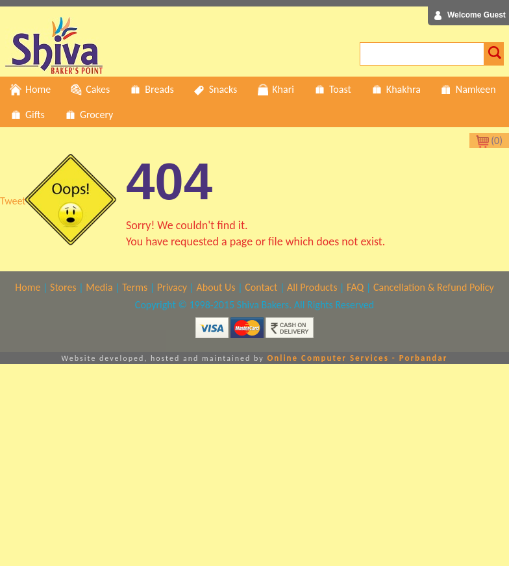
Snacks (215, 89)
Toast (332, 89)
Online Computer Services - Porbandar (357, 358)
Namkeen (468, 89)
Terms (134, 287)
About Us (216, 287)
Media (99, 287)
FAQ (355, 287)
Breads (151, 89)
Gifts (27, 114)
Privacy (172, 287)
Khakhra (396, 89)
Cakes (90, 89)
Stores (63, 287)
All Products (312, 287)
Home (30, 89)
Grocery (88, 114)
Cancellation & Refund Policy (433, 287)
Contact (261, 287)
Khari (275, 89)
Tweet (13, 201)
